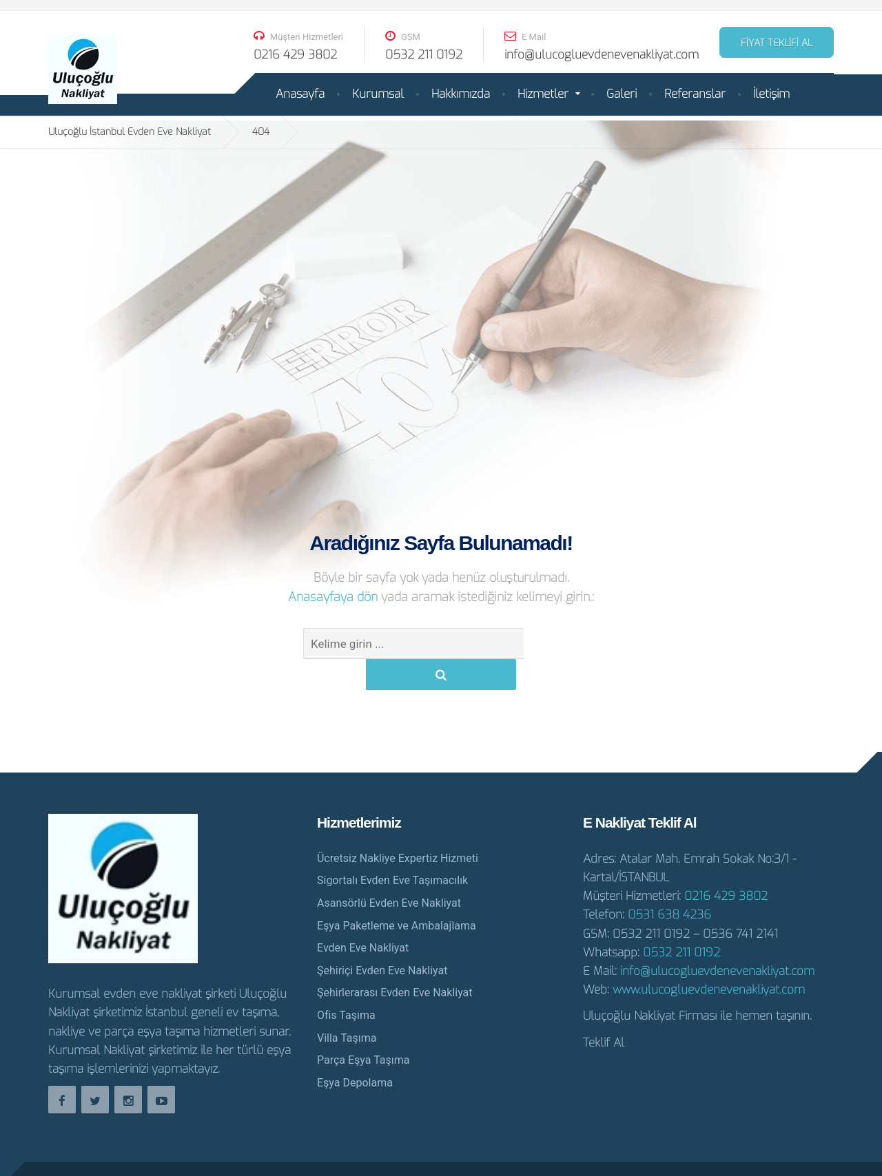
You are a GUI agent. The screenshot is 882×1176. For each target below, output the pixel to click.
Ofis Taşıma (346, 984)
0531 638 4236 (669, 884)
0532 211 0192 (681, 922)
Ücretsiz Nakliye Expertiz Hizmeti (397, 827)
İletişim (771, 94)
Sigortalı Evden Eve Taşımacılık (392, 849)
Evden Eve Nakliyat (363, 916)
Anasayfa (300, 94)
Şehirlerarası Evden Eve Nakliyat (395, 961)
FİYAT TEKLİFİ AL (776, 43)
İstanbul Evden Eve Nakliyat (761, 1154)
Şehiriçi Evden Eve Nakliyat (382, 939)
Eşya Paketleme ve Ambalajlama (396, 894)
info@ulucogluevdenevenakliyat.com (717, 940)
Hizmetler (542, 94)
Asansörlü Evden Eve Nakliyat (389, 872)
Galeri (621, 94)
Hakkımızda (460, 94)
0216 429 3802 (726, 865)
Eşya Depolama (355, 1051)
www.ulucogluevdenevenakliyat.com (709, 959)
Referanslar (695, 94)
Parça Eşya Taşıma (363, 1029)
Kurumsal (378, 94)
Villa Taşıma (347, 1007)
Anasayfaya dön (334, 597)
